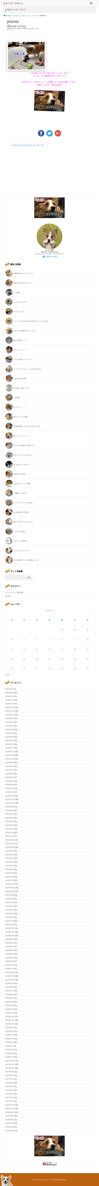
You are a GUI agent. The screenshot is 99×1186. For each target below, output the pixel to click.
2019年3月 (9, 1005)
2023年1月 (9, 836)
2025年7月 (9, 726)
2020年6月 (9, 950)
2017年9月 (9, 1072)
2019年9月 (9, 983)
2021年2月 (9, 921)
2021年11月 (9, 888)
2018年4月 (9, 1046)
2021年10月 (9, 891)
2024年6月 (9, 774)
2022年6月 (9, 862)
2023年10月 (9, 803)
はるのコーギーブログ (15, 10)
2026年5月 (9, 689)
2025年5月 (9, 733)
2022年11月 (9, 843)
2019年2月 (9, 1009)
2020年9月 (9, 939)
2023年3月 (9, 829)
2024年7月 (9, 770)
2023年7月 (9, 814)
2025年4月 (9, 737)
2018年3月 (9, 1049)
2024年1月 (9, 792)
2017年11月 (9, 1064)
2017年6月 (9, 1083)
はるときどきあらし (13, 3)
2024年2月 (9, 788)
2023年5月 (9, 821)
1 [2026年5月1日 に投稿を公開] (62, 630)
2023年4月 (9, 825)
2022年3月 (9, 873)
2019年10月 (9, 980)
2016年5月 (9, 1130)
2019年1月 (9, 1013)
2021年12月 (9, 884)
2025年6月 (9, 729)
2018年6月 (9, 1039)
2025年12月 (9, 707)
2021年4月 (9, 913)
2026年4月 (9, 693)
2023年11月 (9, 799)
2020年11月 (9, 932)
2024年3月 (9, 785)
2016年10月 (9, 1112)
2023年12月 (9, 796)
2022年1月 (9, 880)
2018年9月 (9, 1027)
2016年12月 (9, 1105)
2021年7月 (9, 902)
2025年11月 (9, 711)
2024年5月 (9, 777)
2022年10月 (9, 847)
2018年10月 (9, 1024)
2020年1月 (9, 969)
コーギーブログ (11, 592)
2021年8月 (9, 899)
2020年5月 (9, 954)
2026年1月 (9, 704)
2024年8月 (9, 766)
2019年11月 (9, 976)
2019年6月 (9, 994)
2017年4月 (9, 1090)
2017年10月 (9, 1068)
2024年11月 (9, 755)
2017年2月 (9, 1097)
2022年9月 (9, 851)
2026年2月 (9, 700)
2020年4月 (9, 958)
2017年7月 (9, 1079)
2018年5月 (9, 1042)
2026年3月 (9, 696)
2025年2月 (9, 744)
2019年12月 (9, 972)
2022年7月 (9, 858)
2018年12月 (9, 1016)
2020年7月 (9, 946)
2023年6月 (9, 818)
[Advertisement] (28, 173)
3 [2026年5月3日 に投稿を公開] (87, 630)
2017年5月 (9, 1086)
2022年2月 (9, 877)
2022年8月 (9, 855)
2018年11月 (9, 1020)
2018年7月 (9, 1035)
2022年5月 (9, 865)
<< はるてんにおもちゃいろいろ (27, 145)
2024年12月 (9, 751)
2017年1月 (9, 1101)
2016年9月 (9, 1116)
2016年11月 (9, 1108)
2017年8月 (9, 1075)
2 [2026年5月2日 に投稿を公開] (74, 630)
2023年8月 (9, 810)
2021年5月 (9, 910)
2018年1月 (9, 1057)
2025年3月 (9, 740)
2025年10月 (9, 715)
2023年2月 (9, 832)
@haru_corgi (49, 256)
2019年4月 (9, 1002)
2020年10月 (9, 935)
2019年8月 (9, 987)
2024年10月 (9, 759)
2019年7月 (9, 991)
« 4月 (7, 675)
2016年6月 (9, 1127)
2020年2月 (9, 965)
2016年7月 (9, 1123)
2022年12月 (9, 840)
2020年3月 (9, 961)
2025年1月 (9, 748)
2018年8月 (9, 1031)
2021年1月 (9, 924)
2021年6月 (9, 906)
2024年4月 (9, 781)
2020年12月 (9, 928)
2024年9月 (9, 762)
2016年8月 (9, 1119)
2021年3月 (9, 917)
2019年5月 (9, 998)
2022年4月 (9, 869)
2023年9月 (9, 807)
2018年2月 (9, 1053)
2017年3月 (9, 1094)
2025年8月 (9, 722)
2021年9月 (9, 895)
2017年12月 (9, 1061)
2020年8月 (9, 943)
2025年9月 (9, 718)
